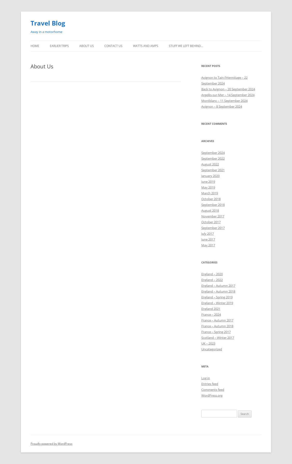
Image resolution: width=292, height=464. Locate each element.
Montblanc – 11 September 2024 (224, 100)
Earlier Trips (59, 46)
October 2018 (211, 199)
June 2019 (208, 181)
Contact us (113, 46)
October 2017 (211, 222)
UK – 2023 (208, 343)
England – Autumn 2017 (218, 285)
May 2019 (208, 187)
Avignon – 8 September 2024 (221, 106)
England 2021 (210, 309)
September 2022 (213, 158)
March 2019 (209, 193)
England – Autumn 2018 (218, 291)
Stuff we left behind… (186, 46)
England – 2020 (212, 274)
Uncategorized (211, 349)
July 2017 (207, 233)
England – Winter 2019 (217, 303)
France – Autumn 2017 (217, 320)
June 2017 (208, 239)
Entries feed (209, 384)
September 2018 (213, 205)
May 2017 (208, 245)
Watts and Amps (145, 46)
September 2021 (213, 170)
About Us (86, 46)
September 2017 (213, 228)
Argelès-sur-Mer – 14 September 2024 (227, 95)
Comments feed (212, 389)
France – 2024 (211, 314)
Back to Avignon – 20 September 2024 (228, 89)
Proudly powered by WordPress (51, 444)
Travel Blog (48, 23)
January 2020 (210, 176)
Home (35, 46)
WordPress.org (211, 395)
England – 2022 (212, 280)
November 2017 (212, 216)
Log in (205, 378)
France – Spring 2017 (216, 332)
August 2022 (210, 164)
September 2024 (213, 152)
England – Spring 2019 (217, 297)
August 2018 (210, 210)
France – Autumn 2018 (217, 326)
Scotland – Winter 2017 (217, 337)
